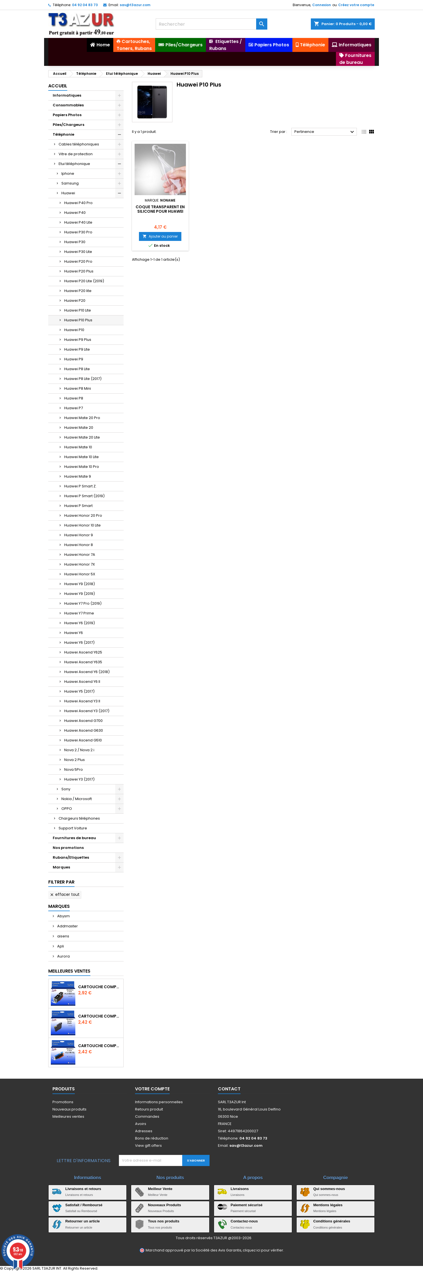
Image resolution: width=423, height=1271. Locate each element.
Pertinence (324, 132)
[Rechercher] (211, 24)
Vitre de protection (76, 154)
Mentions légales (328, 1205)
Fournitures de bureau (74, 838)
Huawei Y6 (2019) (79, 623)
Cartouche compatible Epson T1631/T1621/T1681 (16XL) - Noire (99, 1016)
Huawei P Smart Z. (80, 486)
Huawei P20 (74, 300)
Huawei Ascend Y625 (83, 652)
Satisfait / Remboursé (83, 1205)
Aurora (63, 956)
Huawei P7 (73, 408)
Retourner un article (82, 1221)
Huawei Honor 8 (78, 544)
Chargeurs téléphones (79, 818)
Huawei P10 (74, 329)
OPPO (66, 808)
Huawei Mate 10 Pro (81, 466)
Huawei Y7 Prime (79, 613)
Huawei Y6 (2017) (79, 642)
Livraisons (240, 1189)
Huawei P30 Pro (78, 232)
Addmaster (67, 926)
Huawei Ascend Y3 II (82, 701)
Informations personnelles (159, 1102)
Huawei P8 (73, 398)
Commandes (147, 1116)
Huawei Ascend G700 (83, 720)
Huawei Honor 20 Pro (83, 515)
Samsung (70, 183)
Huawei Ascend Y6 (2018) (87, 671)
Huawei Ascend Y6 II (82, 681)
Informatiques (67, 95)
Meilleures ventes (68, 1116)
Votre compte (152, 1089)
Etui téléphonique (74, 163)
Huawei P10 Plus (78, 320)
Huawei (68, 193)
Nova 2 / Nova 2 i (79, 750)
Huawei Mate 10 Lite (81, 456)
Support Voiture (73, 828)
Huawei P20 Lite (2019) (84, 281)
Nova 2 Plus (74, 759)
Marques (61, 867)
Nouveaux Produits (164, 1205)
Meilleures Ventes (69, 971)
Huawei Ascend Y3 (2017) (86, 711)
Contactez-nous (244, 1221)
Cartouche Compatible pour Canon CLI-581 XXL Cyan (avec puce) (99, 1045)
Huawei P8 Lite (77, 369)
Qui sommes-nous (329, 1189)
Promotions (62, 1102)
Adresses (143, 1131)
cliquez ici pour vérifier (263, 1250)
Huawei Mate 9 (77, 476)
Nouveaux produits (69, 1109)
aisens (62, 936)
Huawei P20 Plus (78, 271)
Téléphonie (63, 134)
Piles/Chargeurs (68, 124)
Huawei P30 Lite (78, 251)
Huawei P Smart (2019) (84, 496)
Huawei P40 (75, 212)
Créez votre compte (356, 5)
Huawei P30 (74, 242)
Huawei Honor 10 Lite (82, 525)
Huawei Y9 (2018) (79, 584)
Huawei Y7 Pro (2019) (83, 603)
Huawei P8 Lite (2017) (83, 378)
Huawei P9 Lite (77, 349)
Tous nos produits (163, 1221)
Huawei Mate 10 (78, 447)
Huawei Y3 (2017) (79, 779)
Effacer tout (65, 894)
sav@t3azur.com (135, 5)
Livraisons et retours (83, 1189)
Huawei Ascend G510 (83, 740)
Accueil (57, 86)
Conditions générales (331, 1221)
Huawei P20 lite (78, 290)
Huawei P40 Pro (78, 202)
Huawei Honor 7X (79, 564)
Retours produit (149, 1109)
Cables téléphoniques (79, 144)
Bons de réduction (151, 1138)
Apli (60, 946)
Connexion (321, 5)
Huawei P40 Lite (78, 222)
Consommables (68, 105)
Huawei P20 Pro (78, 261)
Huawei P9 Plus (77, 339)
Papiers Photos (67, 115)
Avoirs (140, 1123)
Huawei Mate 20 (78, 427)
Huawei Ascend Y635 (83, 662)
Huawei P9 (73, 359)
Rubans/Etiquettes (71, 857)
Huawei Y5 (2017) (79, 691)
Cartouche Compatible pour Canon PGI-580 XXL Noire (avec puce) (99, 987)
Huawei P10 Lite (77, 310)
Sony (65, 789)
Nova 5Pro (73, 769)
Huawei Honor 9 (78, 535)
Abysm (63, 916)
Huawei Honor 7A (79, 554)
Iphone (67, 173)
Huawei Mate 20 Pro (82, 417)
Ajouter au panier (160, 236)
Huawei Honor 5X (79, 574)
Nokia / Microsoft (76, 798)
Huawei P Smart (78, 505)
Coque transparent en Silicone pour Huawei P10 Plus (160, 211)
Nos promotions (68, 847)
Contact (229, 1089)
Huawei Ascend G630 (83, 730)
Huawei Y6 (73, 632)
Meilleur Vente (160, 1189)
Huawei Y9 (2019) (79, 593)
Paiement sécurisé (247, 1205)
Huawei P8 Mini (77, 388)
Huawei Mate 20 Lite (82, 437)
